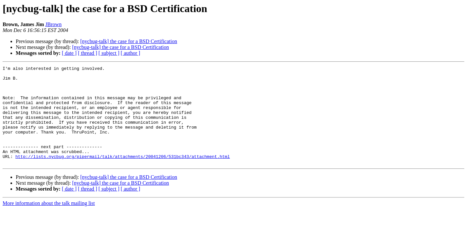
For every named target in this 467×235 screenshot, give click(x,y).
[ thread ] (87, 53)
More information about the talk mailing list (49, 223)
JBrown (53, 24)
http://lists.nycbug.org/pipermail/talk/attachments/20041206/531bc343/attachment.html (122, 175)
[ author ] (130, 53)
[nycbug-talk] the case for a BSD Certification (128, 41)
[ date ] (69, 53)
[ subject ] (109, 53)
